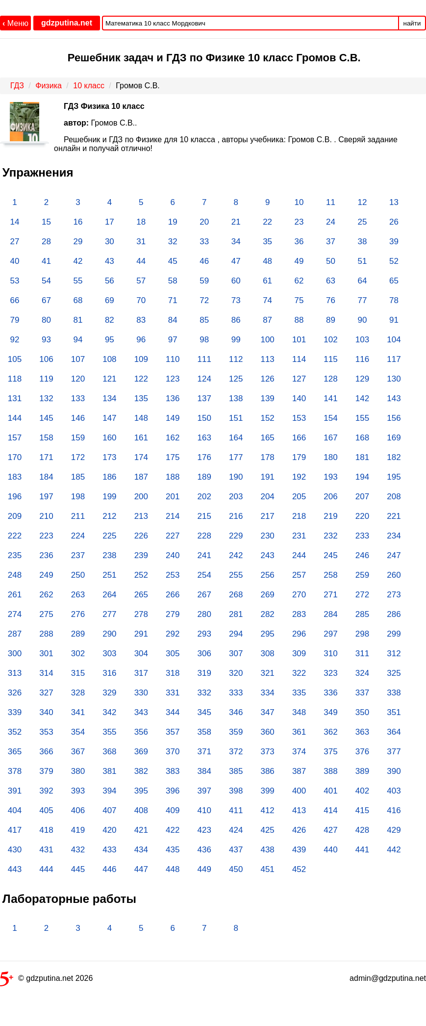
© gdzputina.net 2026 (46, 980)
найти (412, 23)
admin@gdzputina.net (388, 978)
